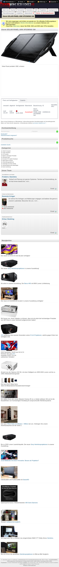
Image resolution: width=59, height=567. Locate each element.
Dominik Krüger (8, 196)
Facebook (3, 562)
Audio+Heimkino (6, 152)
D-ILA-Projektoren (36, 335)
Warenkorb (29, 13)
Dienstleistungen (8, 13)
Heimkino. (50, 538)
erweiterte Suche (5, 144)
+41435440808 (53, 559)
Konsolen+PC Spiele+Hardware (10, 159)
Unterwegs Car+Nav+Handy (9, 163)
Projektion (42, 10)
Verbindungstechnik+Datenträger (10, 165)
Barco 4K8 (27, 283)
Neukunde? (4, 134)
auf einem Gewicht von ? (39, 123)
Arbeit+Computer (6, 151)
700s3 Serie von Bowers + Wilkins (18, 424)
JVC (2, 335)
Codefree (19, 13)
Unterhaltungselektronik (8, 162)
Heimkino (29, 10)
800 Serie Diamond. (31, 502)
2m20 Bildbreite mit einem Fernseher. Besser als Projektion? (20, 460)
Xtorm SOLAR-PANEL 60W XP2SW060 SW (18, 16)
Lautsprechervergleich (13, 522)
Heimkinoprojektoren (26, 554)
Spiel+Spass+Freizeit (7, 160)
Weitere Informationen (29, 565)
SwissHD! (26, 479)
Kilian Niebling (8, 219)
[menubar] (30, 1)
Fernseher (20, 10)
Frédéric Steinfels (9, 177)
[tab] (10, 100)
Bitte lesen (16, 26)
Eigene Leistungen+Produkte (9, 155)
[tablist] (29, 108)
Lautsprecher (53, 10)
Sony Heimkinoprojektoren (16, 268)
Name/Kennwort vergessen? (9, 135)
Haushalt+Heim (6, 157)
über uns (6, 10)
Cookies (25, 562)
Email (52, 188)
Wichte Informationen (27, 23)
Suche (13, 10)
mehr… (28, 181)
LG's (13, 354)
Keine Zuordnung (6, 167)
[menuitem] (9, 1)
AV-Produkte (5, 154)
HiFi (36, 10)
